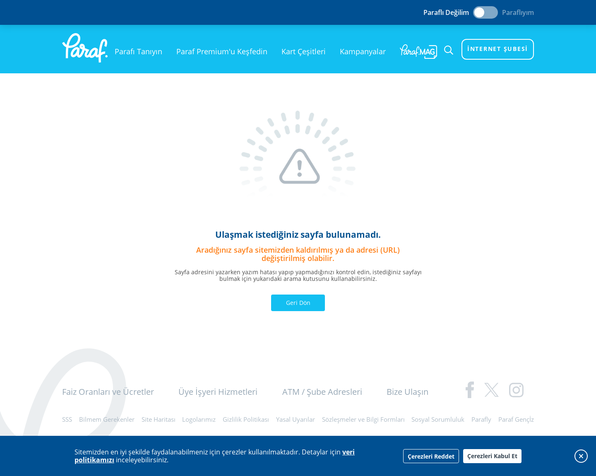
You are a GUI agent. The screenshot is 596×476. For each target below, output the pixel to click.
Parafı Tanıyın (138, 51)
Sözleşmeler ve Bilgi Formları (363, 419)
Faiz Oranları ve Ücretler (108, 391)
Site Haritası (158, 419)
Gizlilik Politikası (246, 419)
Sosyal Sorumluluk (437, 419)
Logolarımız (199, 419)
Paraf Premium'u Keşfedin (221, 51)
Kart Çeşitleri (303, 51)
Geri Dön (298, 303)
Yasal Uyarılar (295, 419)
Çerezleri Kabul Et (492, 456)
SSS (67, 419)
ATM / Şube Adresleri (322, 391)
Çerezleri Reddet (431, 456)
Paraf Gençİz (516, 419)
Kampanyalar (363, 51)
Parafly (481, 419)
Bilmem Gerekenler (107, 419)
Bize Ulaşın (407, 391)
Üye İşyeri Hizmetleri (217, 391)
